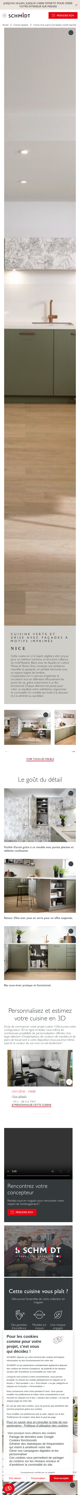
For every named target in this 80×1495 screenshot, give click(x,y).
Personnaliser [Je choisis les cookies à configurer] (38, 1478)
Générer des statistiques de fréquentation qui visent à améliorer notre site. (36, 1445)
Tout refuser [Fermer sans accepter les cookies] (15, 1478)
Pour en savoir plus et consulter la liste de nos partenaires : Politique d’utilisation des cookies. (37, 1424)
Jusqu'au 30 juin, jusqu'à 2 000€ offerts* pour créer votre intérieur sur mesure (38, 5)
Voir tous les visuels (40, 759)
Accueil (5, 25)
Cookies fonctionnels (23, 1440)
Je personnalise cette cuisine (31, 1104)
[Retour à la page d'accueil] (19, 15)
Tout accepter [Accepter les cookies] (61, 1478)
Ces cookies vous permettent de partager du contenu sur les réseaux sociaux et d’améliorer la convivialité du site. (36, 1461)
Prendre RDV (65, 15)
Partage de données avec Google (31, 1436)
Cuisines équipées (20, 25)
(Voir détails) (19, 1096)
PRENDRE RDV (24, 1212)
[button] (9, 1488)
